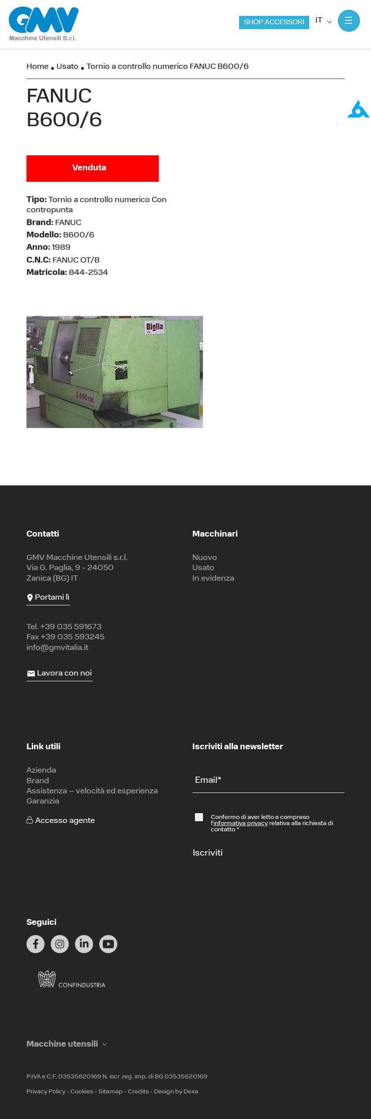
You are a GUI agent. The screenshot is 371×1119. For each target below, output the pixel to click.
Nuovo (204, 558)
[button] (66, 1045)
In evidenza (213, 579)
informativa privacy (241, 823)
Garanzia (42, 801)
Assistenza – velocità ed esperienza (92, 791)
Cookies (82, 1092)
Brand (37, 781)
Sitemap (110, 1092)
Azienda (41, 770)
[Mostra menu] (349, 21)
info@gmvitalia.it (57, 648)
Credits (138, 1092)
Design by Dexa (176, 1092)
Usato (67, 67)
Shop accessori (274, 22)
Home (37, 67)
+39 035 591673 (70, 627)
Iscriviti (208, 853)
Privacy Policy (45, 1092)
